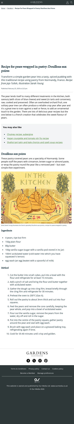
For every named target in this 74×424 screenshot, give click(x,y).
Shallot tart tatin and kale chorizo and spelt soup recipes (35, 142)
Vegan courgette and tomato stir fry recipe (28, 138)
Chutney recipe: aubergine (20, 134)
